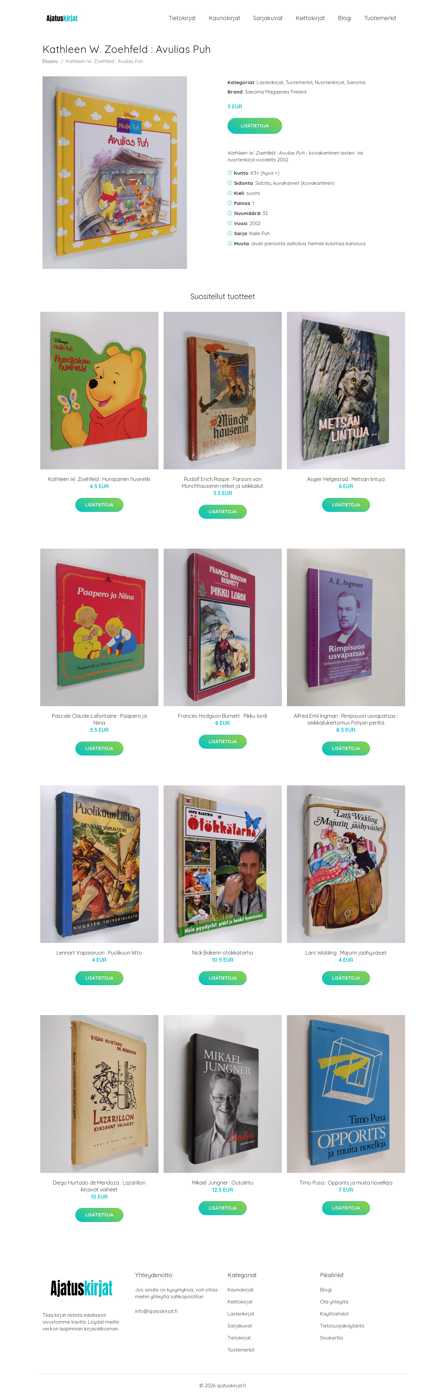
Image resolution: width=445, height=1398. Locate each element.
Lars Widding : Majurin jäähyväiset (346, 953)
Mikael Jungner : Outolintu (222, 1183)
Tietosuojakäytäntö (342, 1327)
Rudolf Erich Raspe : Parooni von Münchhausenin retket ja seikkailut (222, 483)
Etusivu (50, 62)
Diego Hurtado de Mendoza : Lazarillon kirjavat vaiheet (99, 1187)
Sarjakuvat (268, 18)
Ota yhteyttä (334, 1303)
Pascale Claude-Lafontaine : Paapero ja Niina (99, 720)
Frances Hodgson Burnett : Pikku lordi (222, 717)
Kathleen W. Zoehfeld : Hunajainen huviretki (99, 480)
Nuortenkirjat (329, 83)
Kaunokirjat (224, 18)
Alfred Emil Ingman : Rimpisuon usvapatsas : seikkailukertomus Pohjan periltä (346, 720)
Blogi (344, 18)
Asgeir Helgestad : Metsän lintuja (346, 480)
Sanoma (356, 83)
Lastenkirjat (270, 83)
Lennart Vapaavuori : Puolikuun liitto (99, 953)
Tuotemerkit (380, 18)
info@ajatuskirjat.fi (156, 1312)
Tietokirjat (182, 18)
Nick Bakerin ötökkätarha (222, 953)
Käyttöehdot (334, 1315)
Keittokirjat (310, 18)
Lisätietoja (255, 127)
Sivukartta (331, 1339)
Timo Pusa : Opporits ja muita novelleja (346, 1183)
